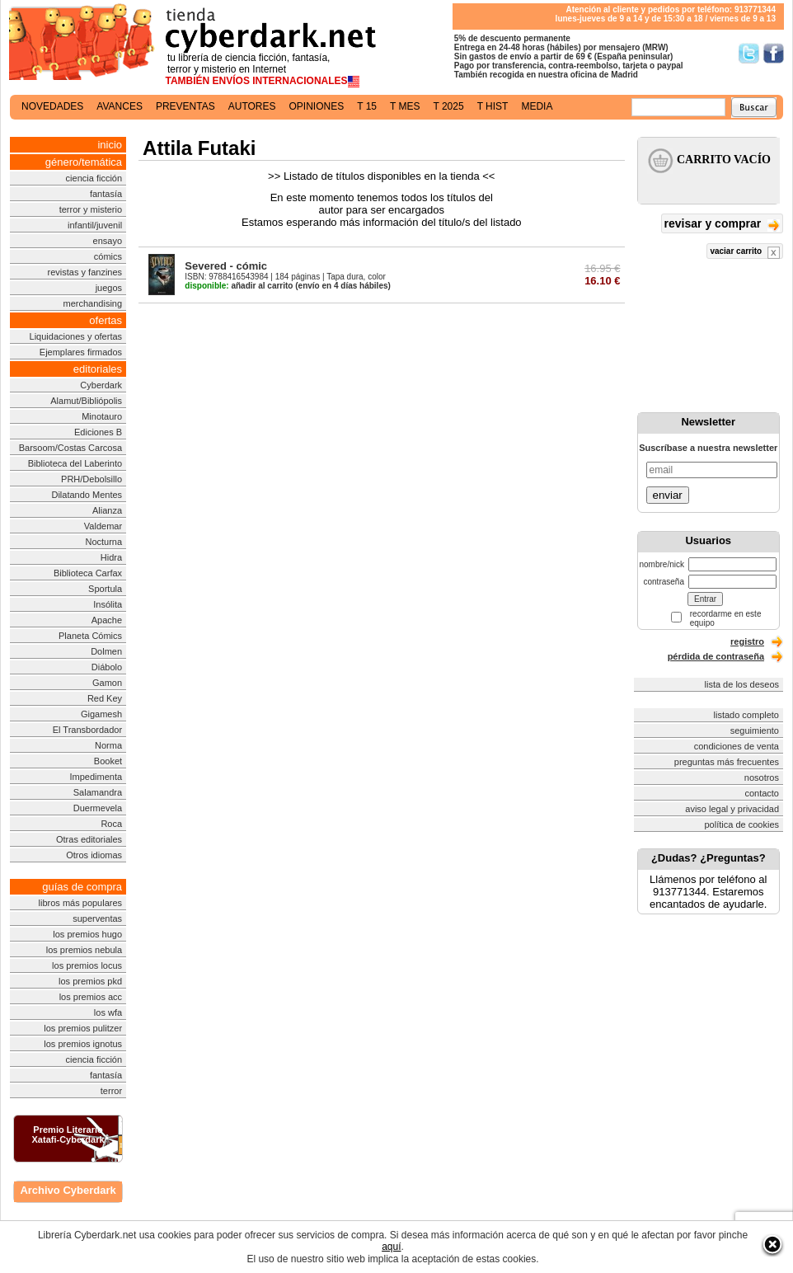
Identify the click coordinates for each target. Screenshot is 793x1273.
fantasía (106, 194)
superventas (97, 918)
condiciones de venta (736, 746)
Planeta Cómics (90, 636)
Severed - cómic (226, 266)
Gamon (107, 683)
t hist (493, 106)
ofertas (105, 320)
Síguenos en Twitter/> (749, 53)
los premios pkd (90, 981)
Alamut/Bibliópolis (86, 401)
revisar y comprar (722, 225)
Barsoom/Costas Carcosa (70, 448)
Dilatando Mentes (86, 495)
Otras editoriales (89, 839)
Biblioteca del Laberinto (75, 463)
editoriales (97, 369)
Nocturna (103, 542)
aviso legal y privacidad (732, 809)
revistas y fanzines (85, 272)
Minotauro (102, 416)
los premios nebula (84, 950)
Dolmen (106, 651)
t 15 (367, 106)
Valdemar (103, 526)
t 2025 (448, 106)
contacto (761, 793)
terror (111, 1091)
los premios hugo (87, 934)
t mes (405, 106)
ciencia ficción (94, 178)
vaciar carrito (745, 253)
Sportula (105, 589)
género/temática (83, 162)
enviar (668, 495)
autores (252, 106)
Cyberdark (101, 385)
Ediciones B (98, 432)
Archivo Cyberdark (67, 1190)
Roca (111, 824)
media (536, 106)
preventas (185, 106)
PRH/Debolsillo (91, 479)
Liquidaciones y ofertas (76, 336)
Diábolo (107, 667)
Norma (108, 745)
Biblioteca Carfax (88, 573)
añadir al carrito (239, 285)
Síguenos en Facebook (773, 53)
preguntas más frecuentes (726, 762)
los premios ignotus (83, 1044)
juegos (109, 288)
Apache (107, 620)
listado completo (747, 715)
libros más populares (81, 903)
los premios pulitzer (83, 1028)
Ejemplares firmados (81, 352)
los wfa (108, 1012)
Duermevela (97, 808)
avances (119, 106)
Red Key (104, 698)
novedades (52, 106)
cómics (108, 256)
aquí (391, 1246)
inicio (109, 145)
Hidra (111, 557)
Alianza (107, 510)
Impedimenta (95, 777)
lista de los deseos (742, 684)
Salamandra (97, 792)
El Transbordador (87, 730)
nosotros (761, 777)
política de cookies (742, 824)
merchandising (93, 303)
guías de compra (82, 887)
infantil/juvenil (95, 225)
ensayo (107, 241)
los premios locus (87, 965)
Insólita (107, 604)
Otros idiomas (94, 855)
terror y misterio (90, 209)
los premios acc (90, 997)
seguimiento (754, 730)
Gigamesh (101, 714)
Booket (108, 761)
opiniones (317, 106)
